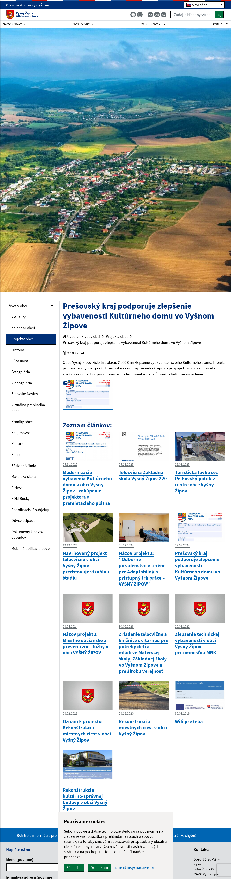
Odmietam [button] (99, 867)
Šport (15, 454)
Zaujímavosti (22, 432)
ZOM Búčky (20, 498)
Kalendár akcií (23, 327)
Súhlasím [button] (74, 867)
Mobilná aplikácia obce (30, 548)
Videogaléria (21, 382)
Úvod (69, 336)
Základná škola (23, 465)
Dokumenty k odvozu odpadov (28, 534)
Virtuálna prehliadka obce (28, 407)
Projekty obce (22, 338)
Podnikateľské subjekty (30, 509)
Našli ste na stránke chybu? (174, 835)
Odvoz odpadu (23, 520)
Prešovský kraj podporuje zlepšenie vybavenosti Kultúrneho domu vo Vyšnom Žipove (132, 342)
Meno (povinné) (19, 859)
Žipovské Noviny (24, 393)
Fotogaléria (20, 371)
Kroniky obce (22, 421)
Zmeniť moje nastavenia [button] (134, 867)
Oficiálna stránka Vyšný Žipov (29, 5)
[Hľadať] (219, 14)
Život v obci (17, 305)
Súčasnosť (19, 360)
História (17, 349)
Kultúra (17, 443)
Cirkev (16, 487)
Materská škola (23, 476)
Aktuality (18, 316)
